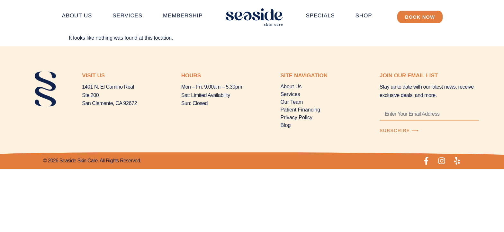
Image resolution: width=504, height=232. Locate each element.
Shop (364, 16)
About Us (77, 16)
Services (127, 16)
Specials (320, 16)
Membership (183, 16)
